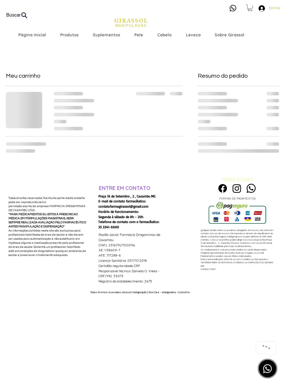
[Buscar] (17, 15)
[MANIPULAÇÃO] (131, 25)
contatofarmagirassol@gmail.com (123, 206)
